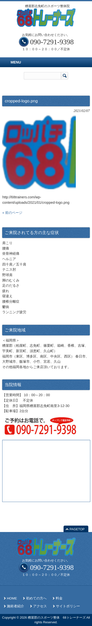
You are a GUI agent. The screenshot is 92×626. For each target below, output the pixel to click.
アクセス (40, 606)
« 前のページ (12, 213)
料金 (59, 598)
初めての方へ (36, 598)
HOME (12, 598)
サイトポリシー (68, 606)
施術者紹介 (15, 606)
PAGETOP (77, 529)
